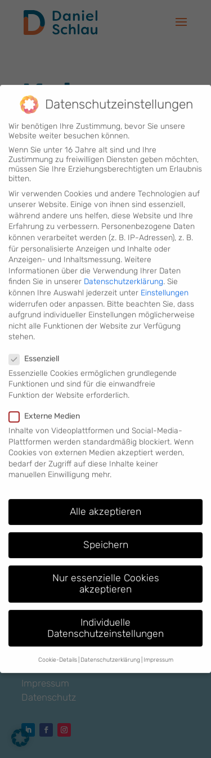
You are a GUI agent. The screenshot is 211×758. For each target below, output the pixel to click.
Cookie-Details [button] (57, 648)
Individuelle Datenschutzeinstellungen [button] (105, 616)
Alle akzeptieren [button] (105, 499)
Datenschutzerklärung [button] (110, 648)
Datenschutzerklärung (123, 270)
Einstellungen (164, 281)
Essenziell (38, 347)
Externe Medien (48, 404)
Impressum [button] (158, 648)
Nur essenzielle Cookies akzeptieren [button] (105, 571)
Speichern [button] (105, 533)
